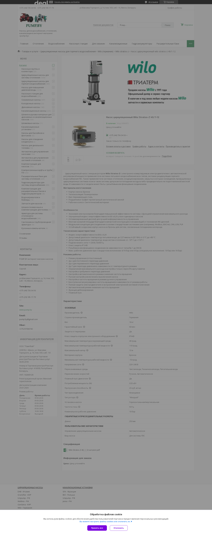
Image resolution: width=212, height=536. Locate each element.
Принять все (97, 528)
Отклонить (119, 528)
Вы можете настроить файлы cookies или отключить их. (105, 521)
